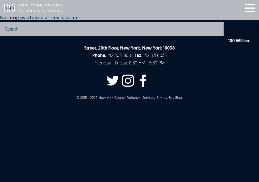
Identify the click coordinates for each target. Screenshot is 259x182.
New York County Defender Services (33, 8)
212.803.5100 (119, 55)
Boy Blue (175, 97)
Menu (250, 8)
